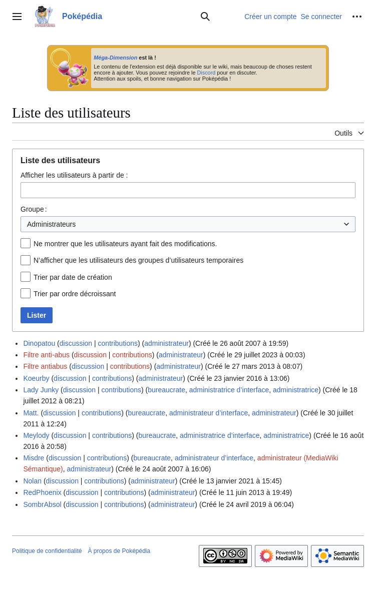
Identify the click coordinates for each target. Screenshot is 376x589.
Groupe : (34, 209)
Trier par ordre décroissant (75, 294)
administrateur (166, 343)
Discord (206, 73)
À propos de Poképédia (119, 550)
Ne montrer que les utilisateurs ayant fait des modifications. (125, 244)
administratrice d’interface (229, 390)
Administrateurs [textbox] (51, 224)
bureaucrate (166, 390)
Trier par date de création (73, 277)
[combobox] (188, 190)
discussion (76, 343)
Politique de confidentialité (47, 550)
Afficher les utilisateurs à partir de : (74, 175)
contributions (118, 343)
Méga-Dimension (115, 58)
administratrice (295, 390)
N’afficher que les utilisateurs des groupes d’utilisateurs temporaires (138, 260)
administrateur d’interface (208, 413)
